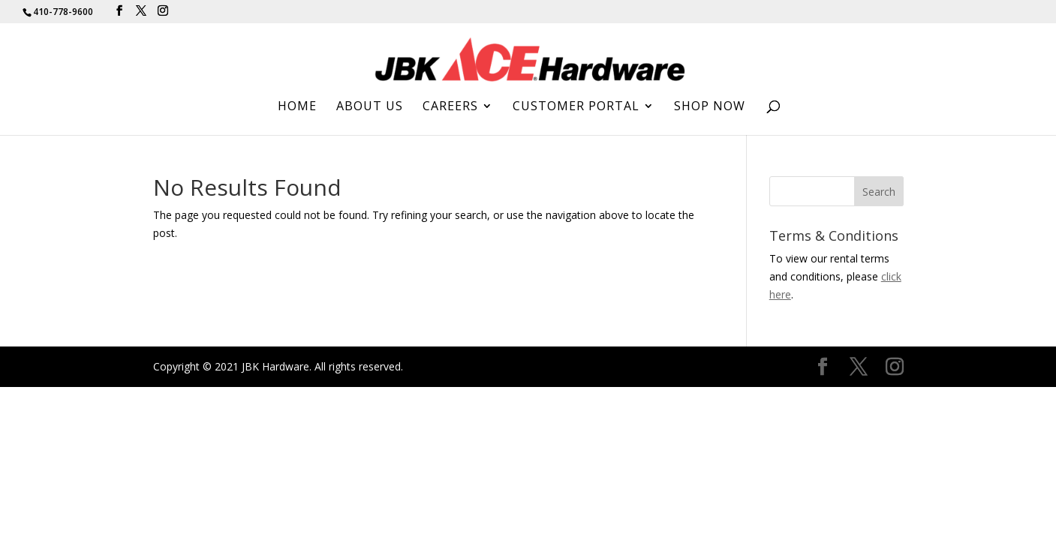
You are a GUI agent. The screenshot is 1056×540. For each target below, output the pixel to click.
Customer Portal (576, 107)
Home (297, 107)
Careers (450, 107)
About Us (369, 107)
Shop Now (709, 107)
